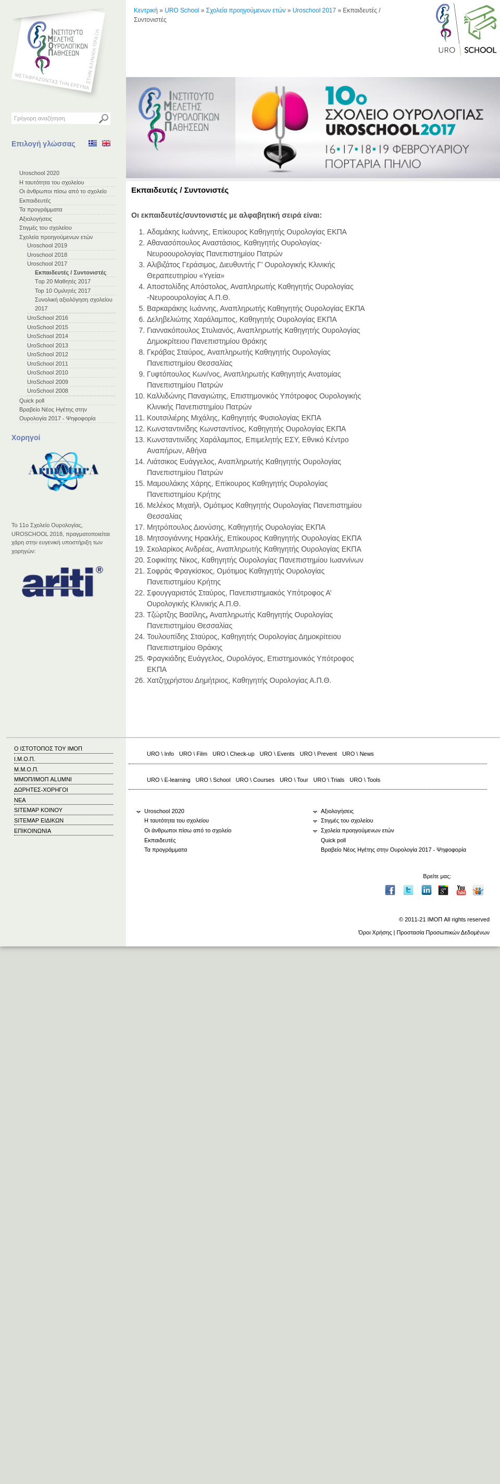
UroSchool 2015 (47, 327)
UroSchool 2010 (47, 372)
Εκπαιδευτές (35, 200)
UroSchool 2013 (47, 345)
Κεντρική (146, 10)
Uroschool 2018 (47, 255)
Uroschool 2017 (47, 263)
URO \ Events (277, 754)
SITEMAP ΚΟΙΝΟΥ (38, 810)
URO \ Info (160, 754)
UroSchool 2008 (47, 391)
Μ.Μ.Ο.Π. (26, 769)
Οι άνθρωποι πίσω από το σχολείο (63, 191)
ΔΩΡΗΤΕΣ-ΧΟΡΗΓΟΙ (41, 790)
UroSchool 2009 (47, 382)
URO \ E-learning (169, 780)
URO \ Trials (329, 780)
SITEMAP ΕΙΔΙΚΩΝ (39, 820)
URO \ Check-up (233, 754)
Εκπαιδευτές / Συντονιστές (70, 272)
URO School (182, 10)
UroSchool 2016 (47, 318)
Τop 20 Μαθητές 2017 (63, 281)
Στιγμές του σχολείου (45, 228)
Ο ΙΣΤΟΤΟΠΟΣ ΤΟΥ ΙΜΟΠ (48, 748)
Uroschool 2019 (47, 245)
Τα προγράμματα (41, 209)
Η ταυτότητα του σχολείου (51, 182)
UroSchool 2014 (47, 336)
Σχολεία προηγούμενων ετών (56, 237)
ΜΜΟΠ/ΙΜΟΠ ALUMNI (43, 779)
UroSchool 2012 (47, 354)
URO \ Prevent (318, 754)
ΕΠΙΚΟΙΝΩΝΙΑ (32, 831)
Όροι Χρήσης (375, 932)
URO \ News (358, 754)
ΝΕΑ (20, 800)
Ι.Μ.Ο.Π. (24, 759)
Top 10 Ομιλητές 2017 (63, 291)
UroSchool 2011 (47, 363)
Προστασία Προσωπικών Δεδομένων (443, 932)
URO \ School (213, 780)
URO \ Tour (294, 780)
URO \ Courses (255, 780)
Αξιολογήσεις (35, 219)
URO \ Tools (364, 780)
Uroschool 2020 (39, 173)
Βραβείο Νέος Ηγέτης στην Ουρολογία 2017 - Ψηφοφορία (393, 849)
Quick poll (31, 400)
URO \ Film (193, 754)
